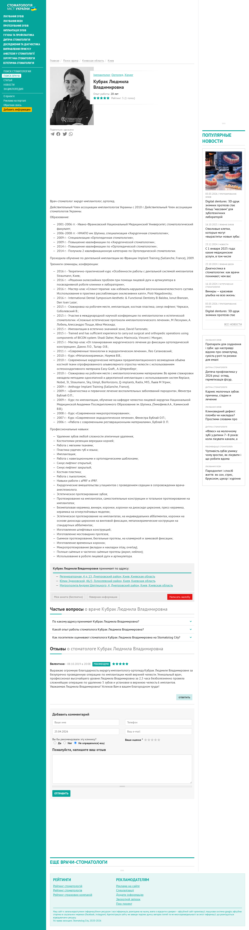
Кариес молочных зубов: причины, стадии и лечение (222, 395)
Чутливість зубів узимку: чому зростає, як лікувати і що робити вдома (223, 455)
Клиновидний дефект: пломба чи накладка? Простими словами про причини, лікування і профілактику (221, 419)
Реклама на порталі (15, 100)
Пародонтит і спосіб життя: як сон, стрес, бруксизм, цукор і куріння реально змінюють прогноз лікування (223, 478)
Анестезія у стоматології (19, 53)
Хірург (128, 75)
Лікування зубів (13, 16)
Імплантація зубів (14, 30)
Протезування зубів (16, 25)
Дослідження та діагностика (21, 44)
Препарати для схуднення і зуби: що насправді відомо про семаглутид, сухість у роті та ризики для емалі (223, 351)
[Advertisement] (122, 27)
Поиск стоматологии (17, 71)
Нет (70, 743)
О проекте (9, 96)
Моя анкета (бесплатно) (68, 597)
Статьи (8, 80)
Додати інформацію (130, 895)
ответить (184, 697)
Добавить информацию (17, 109)
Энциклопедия (13, 89)
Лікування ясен (13, 21)
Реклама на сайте (128, 886)
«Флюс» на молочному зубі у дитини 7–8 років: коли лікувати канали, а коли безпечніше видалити (221, 438)
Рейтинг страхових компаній (72, 895)
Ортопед (117, 75)
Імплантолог (101, 75)
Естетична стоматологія (18, 62)
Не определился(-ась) (91, 743)
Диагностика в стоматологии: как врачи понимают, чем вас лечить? (222, 274)
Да (59, 743)
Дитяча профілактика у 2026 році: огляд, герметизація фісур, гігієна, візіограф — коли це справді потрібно (222, 379)
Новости (9, 84)
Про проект (124, 904)
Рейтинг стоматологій (67, 886)
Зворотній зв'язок (128, 899)
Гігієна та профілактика (18, 35)
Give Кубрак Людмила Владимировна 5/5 (159, 739)
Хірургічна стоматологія (19, 58)
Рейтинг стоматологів (67, 890)
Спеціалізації (125, 890)
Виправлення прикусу (17, 49)
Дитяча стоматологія (16, 39)
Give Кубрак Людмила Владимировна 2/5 (149, 739)
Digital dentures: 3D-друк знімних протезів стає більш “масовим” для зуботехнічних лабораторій (222, 209)
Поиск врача (12, 76)
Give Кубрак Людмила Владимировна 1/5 (145, 739)
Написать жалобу (179, 597)
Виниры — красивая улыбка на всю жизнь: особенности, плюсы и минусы (220, 297)
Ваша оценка (134, 740)
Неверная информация (103, 597)
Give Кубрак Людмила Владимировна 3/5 (152, 739)
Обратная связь (13, 105)
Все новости (233, 324)
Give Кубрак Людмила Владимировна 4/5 (155, 739)
